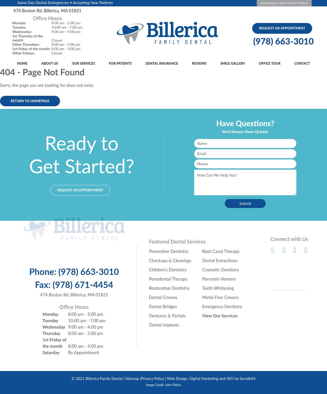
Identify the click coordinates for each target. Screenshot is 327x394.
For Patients (120, 63)
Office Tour (270, 63)
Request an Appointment (80, 190)
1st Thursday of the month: (27, 38)
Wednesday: (22, 32)
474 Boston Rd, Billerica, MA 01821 (47, 10)
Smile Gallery (232, 63)
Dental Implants (164, 325)
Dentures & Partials (167, 315)
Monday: (19, 23)
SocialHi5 (247, 378)
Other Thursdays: (26, 44)
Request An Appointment (282, 28)
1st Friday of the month (54, 343)
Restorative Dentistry (169, 288)
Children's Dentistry (168, 269)
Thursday (51, 333)
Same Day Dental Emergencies (43, 2)
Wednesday (53, 327)
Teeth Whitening (218, 288)
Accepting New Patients (93, 2)
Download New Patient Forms (284, 3)
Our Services (83, 63)
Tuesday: (19, 27)
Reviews (199, 63)
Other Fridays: (23, 53)
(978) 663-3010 (283, 41)
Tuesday (50, 320)
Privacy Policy (152, 378)
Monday (50, 314)
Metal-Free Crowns (220, 297)
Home (22, 63)
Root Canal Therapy (221, 251)
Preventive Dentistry (168, 251)
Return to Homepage (29, 101)
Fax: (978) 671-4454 (74, 285)
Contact (302, 63)
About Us (49, 63)
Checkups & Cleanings (170, 260)
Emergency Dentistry (222, 306)
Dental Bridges (163, 306)
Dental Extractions (220, 260)
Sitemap (132, 378)
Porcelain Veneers (219, 279)
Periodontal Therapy (168, 279)
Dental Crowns (163, 297)
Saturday (51, 352)
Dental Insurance (162, 63)
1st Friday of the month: (31, 49)
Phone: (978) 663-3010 (74, 271)
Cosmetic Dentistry (220, 269)
